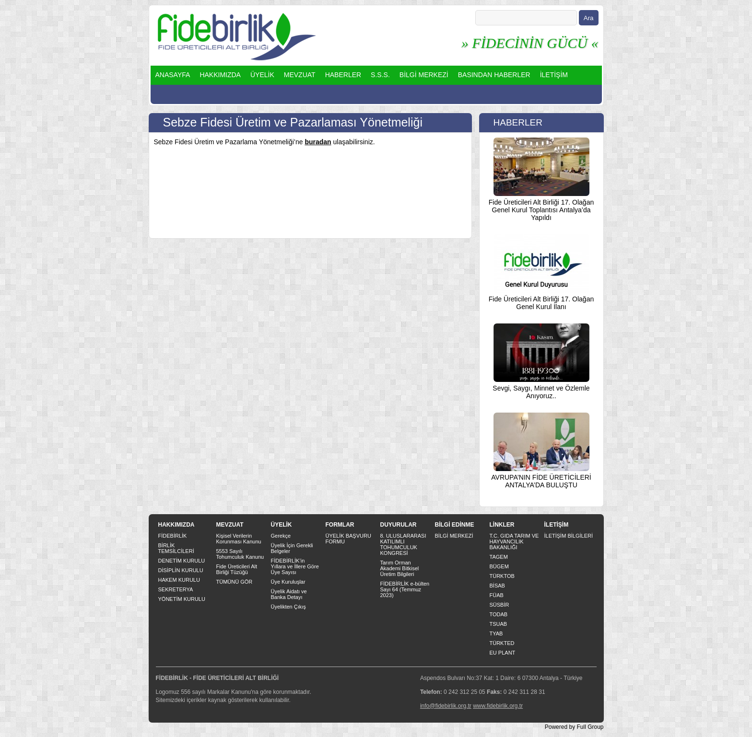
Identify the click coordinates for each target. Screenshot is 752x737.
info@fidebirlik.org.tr (445, 705)
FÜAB (497, 595)
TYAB (496, 633)
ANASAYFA (172, 75)
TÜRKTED (502, 643)
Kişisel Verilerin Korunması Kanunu (238, 538)
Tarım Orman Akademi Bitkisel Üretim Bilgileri (399, 568)
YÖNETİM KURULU (181, 599)
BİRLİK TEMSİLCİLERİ (176, 548)
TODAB (499, 614)
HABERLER (343, 75)
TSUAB (498, 624)
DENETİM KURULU (181, 561)
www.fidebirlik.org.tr (498, 705)
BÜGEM (499, 566)
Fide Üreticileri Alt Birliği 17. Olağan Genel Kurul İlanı (541, 303)
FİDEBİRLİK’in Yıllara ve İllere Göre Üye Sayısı (295, 566)
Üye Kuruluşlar (288, 582)
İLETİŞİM (554, 75)
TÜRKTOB (502, 576)
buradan (318, 142)
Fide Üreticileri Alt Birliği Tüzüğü (237, 569)
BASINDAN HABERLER (494, 75)
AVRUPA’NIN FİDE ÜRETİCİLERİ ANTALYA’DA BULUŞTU (541, 481)
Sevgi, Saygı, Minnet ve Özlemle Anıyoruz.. (541, 392)
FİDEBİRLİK (172, 536)
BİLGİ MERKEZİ (424, 75)
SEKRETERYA (175, 589)
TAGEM (499, 557)
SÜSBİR (499, 605)
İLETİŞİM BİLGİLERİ (568, 536)
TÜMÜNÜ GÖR (234, 582)
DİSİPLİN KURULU (180, 570)
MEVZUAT (300, 75)
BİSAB (497, 585)
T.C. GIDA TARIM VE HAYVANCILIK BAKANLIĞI (514, 541)
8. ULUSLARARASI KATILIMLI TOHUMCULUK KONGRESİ (403, 544)
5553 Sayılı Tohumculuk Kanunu (240, 554)
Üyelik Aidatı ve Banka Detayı (289, 594)
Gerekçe (281, 536)
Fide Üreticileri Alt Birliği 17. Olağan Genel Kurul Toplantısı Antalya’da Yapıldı (541, 209)
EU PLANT (503, 653)
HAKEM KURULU (179, 580)
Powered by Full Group (574, 727)
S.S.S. (380, 75)
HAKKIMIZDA (220, 75)
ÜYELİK (262, 75)
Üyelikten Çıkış (288, 607)
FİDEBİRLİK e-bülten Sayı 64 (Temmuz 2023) (405, 589)
